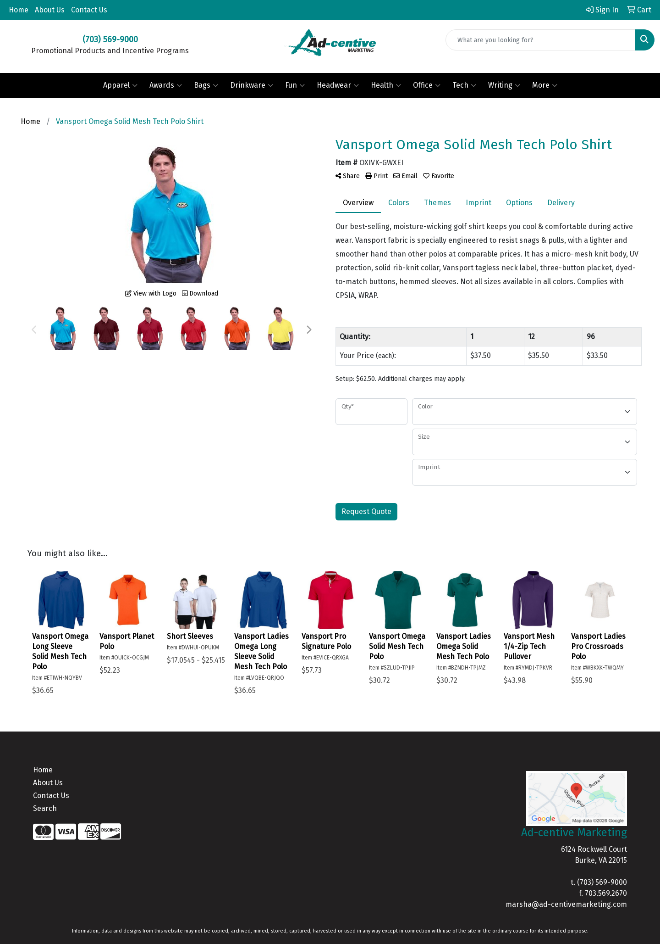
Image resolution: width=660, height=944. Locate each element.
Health (386, 85)
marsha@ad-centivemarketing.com (566, 904)
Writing (504, 85)
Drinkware (251, 85)
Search (45, 808)
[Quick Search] (540, 39)
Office (426, 85)
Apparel (120, 85)
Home (18, 10)
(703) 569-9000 (602, 882)
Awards (165, 85)
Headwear (338, 85)
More (544, 85)
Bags (206, 85)
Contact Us (89, 10)
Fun (295, 85)
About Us (50, 10)
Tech (464, 85)
